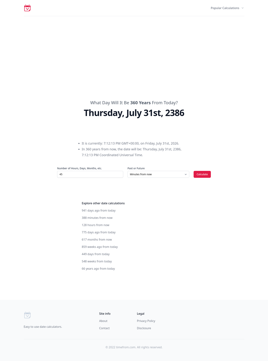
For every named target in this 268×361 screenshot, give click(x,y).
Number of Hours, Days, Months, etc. (79, 168)
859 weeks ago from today (100, 247)
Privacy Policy (146, 321)
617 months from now (97, 240)
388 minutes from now (97, 218)
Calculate (202, 174)
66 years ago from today (98, 269)
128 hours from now (95, 225)
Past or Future (136, 168)
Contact (104, 328)
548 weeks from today (97, 261)
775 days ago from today (99, 232)
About (103, 321)
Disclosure (144, 328)
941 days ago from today (99, 210)
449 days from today (96, 254)
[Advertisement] (134, 43)
